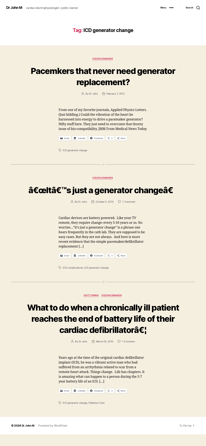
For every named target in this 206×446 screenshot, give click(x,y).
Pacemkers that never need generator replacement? (103, 76)
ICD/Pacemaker (103, 59)
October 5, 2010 (104, 213)
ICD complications (73, 279)
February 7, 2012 (115, 94)
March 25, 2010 (104, 353)
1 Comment (129, 213)
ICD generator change (75, 150)
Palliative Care (97, 414)
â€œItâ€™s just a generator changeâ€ (103, 195)
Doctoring (91, 307)
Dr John (93, 94)
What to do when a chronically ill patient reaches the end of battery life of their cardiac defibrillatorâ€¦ (103, 330)
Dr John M (14, 7)
